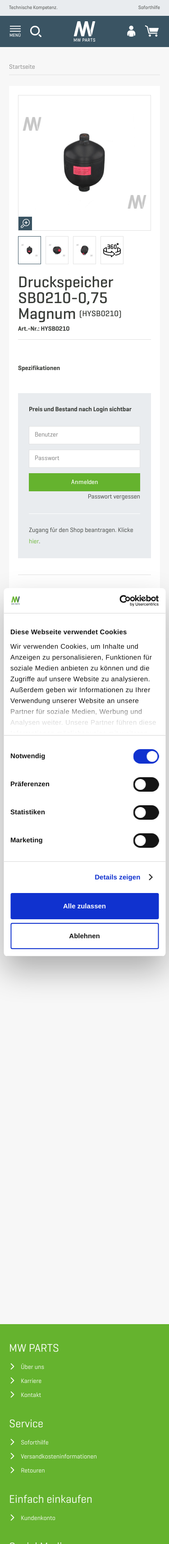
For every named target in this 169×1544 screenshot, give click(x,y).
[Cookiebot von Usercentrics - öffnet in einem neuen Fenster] (120, 601)
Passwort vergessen (114, 497)
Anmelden (84, 482)
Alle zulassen (84, 906)
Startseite (22, 67)
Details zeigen (117, 877)
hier (34, 541)
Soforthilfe (149, 7)
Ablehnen (84, 936)
